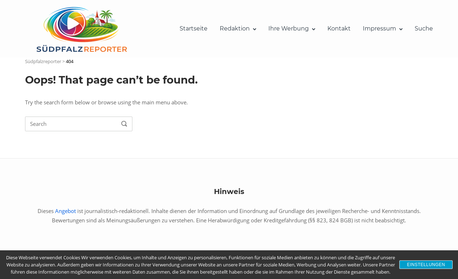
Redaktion (235, 28)
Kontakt (339, 28)
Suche (424, 28)
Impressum (379, 28)
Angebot (65, 210)
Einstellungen (426, 264)
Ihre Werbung (288, 28)
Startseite (194, 28)
